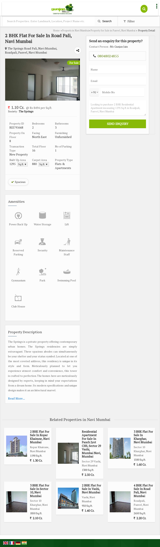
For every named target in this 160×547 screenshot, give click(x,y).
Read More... (16, 398)
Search (105, 21)
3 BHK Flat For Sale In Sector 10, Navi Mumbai (39, 490)
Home (56, 30)
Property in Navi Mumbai (75, 30)
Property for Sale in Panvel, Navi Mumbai (112, 30)
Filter (129, 21)
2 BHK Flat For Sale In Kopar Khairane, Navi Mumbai (39, 437)
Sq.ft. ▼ (22, 164)
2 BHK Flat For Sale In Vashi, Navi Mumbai (91, 488)
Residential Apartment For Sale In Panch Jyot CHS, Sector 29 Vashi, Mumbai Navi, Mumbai (91, 444)
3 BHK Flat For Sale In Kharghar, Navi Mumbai (143, 437)
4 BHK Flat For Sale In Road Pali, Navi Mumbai (143, 490)
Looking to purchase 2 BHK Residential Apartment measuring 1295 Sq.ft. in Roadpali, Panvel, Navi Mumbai (117, 108)
